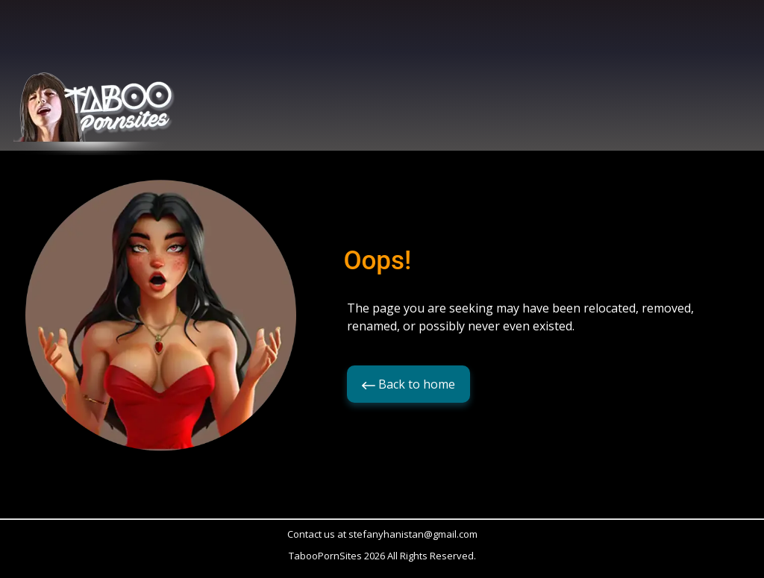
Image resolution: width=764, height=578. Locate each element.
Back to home (408, 384)
